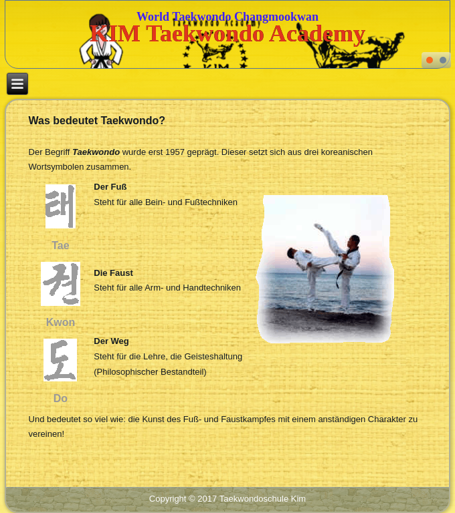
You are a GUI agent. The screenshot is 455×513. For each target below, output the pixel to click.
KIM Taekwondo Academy (227, 33)
